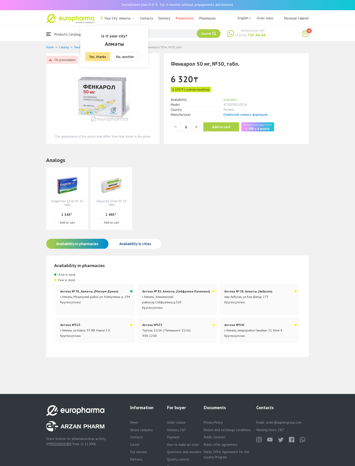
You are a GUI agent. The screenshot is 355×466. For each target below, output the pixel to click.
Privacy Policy (213, 422)
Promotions (185, 18)
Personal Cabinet (296, 18)
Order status (265, 18)
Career (135, 444)
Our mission (138, 452)
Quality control (178, 459)
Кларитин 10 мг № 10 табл (67, 203)
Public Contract (215, 437)
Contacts (146, 18)
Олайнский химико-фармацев (245, 114)
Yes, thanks (97, 56)
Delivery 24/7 (176, 430)
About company (141, 430)
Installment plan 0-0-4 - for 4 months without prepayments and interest (177, 4)
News (134, 422)
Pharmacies (207, 18)
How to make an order (183, 444)
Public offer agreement (220, 444)
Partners (136, 459)
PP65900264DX (61, 444)
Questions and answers (184, 452)
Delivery (164, 18)
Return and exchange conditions (227, 430)
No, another (125, 56)
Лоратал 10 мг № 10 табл (111, 203)
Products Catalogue (65, 34)
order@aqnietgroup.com (284, 422)
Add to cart (221, 127)
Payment (173, 437)
